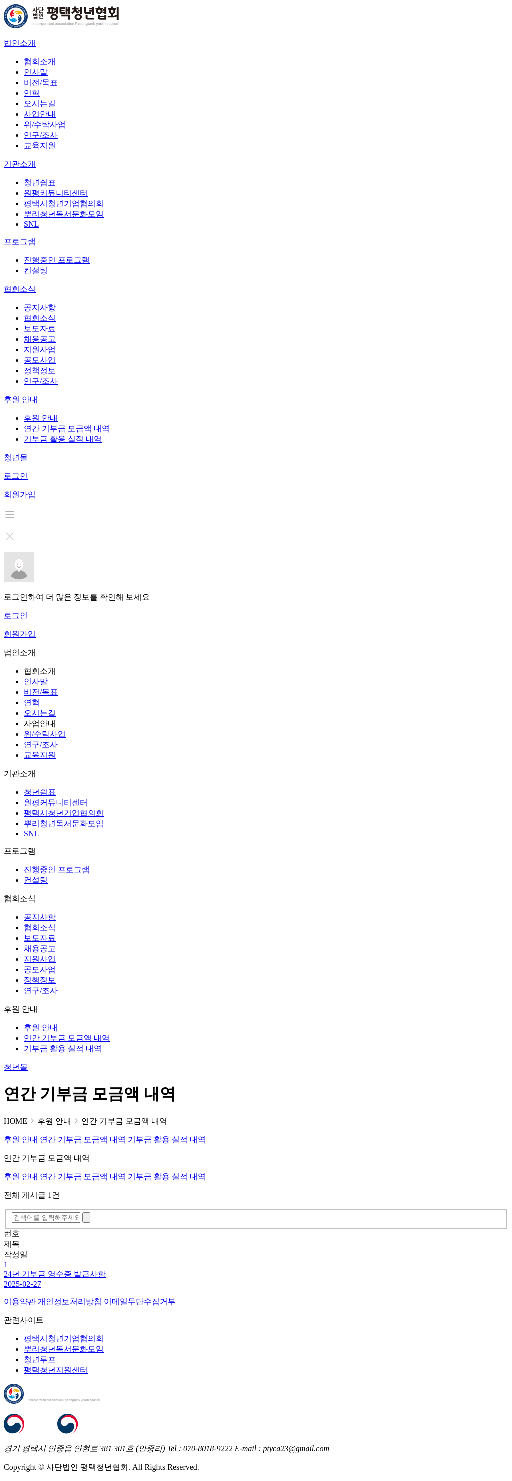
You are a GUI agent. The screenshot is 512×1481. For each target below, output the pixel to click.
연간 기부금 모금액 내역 (67, 428)
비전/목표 (41, 82)
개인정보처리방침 (70, 1301)
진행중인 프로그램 (57, 260)
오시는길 (40, 103)
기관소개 (20, 164)
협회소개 (40, 61)
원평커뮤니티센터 (56, 193)
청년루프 (40, 1359)
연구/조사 (41, 135)
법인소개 (20, 43)
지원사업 (40, 349)
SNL (31, 224)
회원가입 (20, 494)
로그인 (16, 476)
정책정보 (40, 370)
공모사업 (40, 360)
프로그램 (20, 241)
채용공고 (40, 339)
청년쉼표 (40, 182)
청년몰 (16, 457)
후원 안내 (21, 399)
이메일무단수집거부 (140, 1301)
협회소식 (20, 289)
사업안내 (40, 114)
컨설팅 (36, 270)
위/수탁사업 (45, 124)
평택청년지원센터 (56, 1370)
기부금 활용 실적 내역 (63, 439)
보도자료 (40, 328)
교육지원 (40, 145)
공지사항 (40, 307)
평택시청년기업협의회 (64, 203)
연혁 (32, 93)
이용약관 (20, 1301)
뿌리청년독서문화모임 (64, 214)
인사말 (36, 72)
